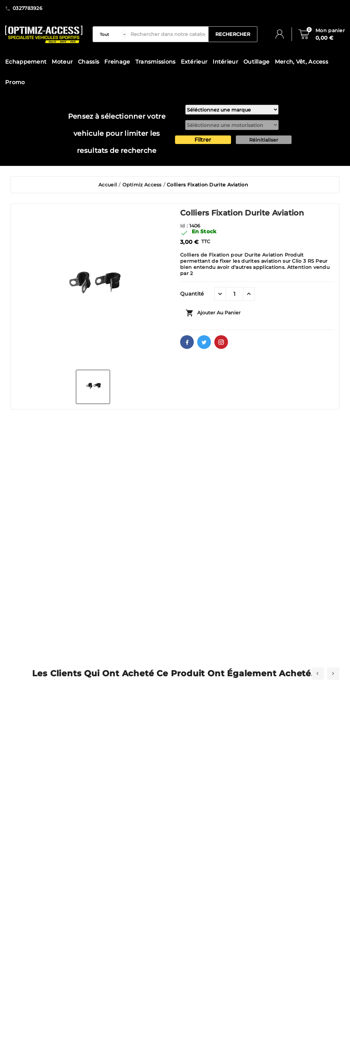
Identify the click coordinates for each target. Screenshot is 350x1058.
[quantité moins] (220, 294)
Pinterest (221, 342)
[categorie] (111, 34)
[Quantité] (234, 294)
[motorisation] (232, 125)
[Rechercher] (167, 34)
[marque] (232, 110)
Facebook (187, 342)
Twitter (204, 342)
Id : (184, 226)
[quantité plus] (249, 294)
